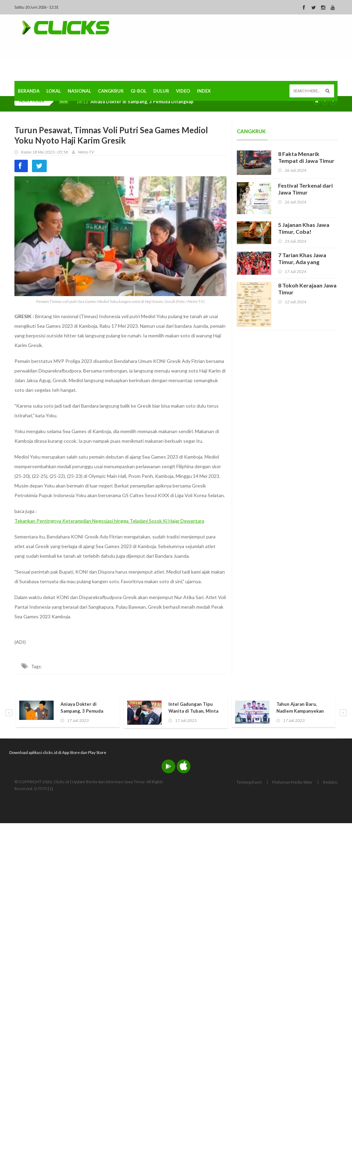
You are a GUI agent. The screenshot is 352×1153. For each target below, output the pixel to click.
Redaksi (330, 782)
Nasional (79, 91)
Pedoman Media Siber (292, 782)
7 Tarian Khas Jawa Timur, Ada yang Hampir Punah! (302, 262)
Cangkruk (111, 91)
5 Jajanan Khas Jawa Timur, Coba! (303, 228)
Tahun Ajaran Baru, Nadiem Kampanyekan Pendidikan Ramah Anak (302, 711)
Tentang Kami (249, 782)
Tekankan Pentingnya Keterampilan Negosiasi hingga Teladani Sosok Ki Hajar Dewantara (109, 521)
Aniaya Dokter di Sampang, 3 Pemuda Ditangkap (142, 101)
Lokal (53, 91)
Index (204, 91)
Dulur (161, 91)
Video (183, 91)
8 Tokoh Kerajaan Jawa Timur (307, 288)
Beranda (29, 91)
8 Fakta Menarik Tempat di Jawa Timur (306, 157)
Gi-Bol (138, 91)
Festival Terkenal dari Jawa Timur (305, 189)
